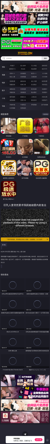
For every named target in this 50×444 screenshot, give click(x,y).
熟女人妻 (12, 77)
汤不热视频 (44, 105)
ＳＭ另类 (44, 77)
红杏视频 (12, 108)
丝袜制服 (23, 77)
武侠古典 (44, 97)
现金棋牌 (34, 69)
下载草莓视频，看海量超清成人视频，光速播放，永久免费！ (27, 239)
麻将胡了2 (12, 69)
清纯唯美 (23, 92)
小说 (3, 98)
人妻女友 (34, 97)
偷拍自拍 (23, 81)
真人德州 (23, 65)
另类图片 (44, 92)
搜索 (45, 58)
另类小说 (23, 100)
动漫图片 (44, 89)
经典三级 (23, 84)
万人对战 (34, 65)
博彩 (3, 67)
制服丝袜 (12, 84)
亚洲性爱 (12, 81)
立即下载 (38, 440)
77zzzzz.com (25, 53)
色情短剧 (23, 108)
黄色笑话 (34, 100)
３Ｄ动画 (44, 73)
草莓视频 (34, 105)
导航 (3, 106)
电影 (3, 83)
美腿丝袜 (12, 92)
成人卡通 (34, 81)
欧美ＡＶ (34, 73)
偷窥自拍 (12, 89)
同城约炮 (12, 105)
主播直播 (34, 77)
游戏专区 (44, 65)
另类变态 (44, 84)
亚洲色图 (23, 89)
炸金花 (23, 69)
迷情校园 (12, 100)
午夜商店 (23, 105)
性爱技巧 (44, 100)
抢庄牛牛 (44, 69)
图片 (3, 90)
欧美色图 (34, 89)
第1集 (4, 245)
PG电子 (12, 65)
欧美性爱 (44, 81)
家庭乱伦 (23, 97)
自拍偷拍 (23, 73)
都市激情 (12, 97)
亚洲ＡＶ (12, 73)
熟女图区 (34, 92)
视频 (3, 75)
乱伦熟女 (34, 84)
